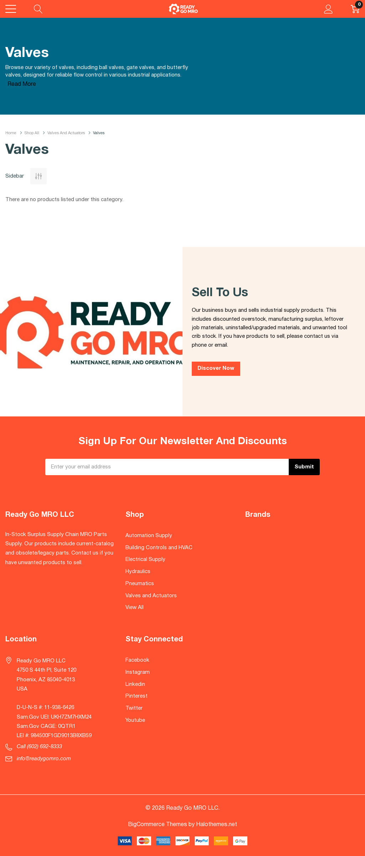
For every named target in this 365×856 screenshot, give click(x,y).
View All (134, 607)
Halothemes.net (216, 824)
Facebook (137, 660)
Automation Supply (148, 535)
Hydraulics (137, 571)
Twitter (134, 708)
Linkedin (135, 684)
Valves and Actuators (151, 595)
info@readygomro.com (44, 758)
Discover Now (215, 368)
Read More (21, 84)
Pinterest (136, 696)
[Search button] (38, 9)
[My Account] (328, 9)
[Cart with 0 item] (355, 9)
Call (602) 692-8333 (39, 746)
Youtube (135, 720)
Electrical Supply (145, 559)
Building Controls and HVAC (158, 547)
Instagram (137, 672)
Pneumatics (139, 583)
